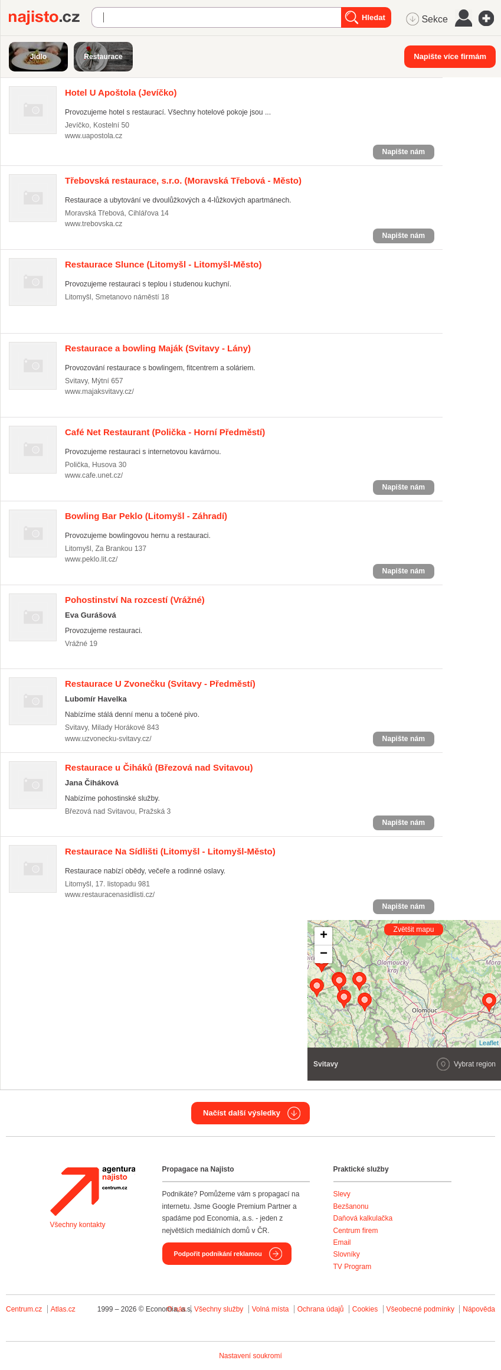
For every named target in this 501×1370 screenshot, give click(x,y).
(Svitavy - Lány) (158, 348)
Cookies (365, 1309)
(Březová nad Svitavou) (159, 767)
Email (342, 1242)
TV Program (352, 1267)
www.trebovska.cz (93, 224)
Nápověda (479, 1309)
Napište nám (403, 152)
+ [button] (324, 936)
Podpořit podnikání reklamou (218, 1253)
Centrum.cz (24, 1309)
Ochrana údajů (320, 1309)
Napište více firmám (450, 56)
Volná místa (270, 1309)
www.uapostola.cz (93, 136)
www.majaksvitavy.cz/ (99, 391)
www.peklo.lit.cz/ (91, 559)
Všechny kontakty (78, 1225)
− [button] (324, 954)
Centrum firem (355, 1231)
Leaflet (489, 1042)
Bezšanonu (351, 1206)
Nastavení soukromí (250, 1356)
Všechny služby (219, 1309)
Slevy (342, 1194)
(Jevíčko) (120, 92)
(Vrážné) (135, 600)
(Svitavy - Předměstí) (160, 684)
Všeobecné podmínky (420, 1309)
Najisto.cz (50, 18)
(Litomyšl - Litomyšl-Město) (163, 264)
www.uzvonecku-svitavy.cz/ (108, 739)
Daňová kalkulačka (363, 1218)
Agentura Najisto (92, 1191)
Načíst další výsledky (241, 1112)
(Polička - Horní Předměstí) (165, 432)
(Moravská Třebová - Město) (183, 180)
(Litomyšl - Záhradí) (146, 516)
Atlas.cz (63, 1309)
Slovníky (346, 1254)
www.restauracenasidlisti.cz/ (110, 895)
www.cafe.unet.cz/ (94, 475)
